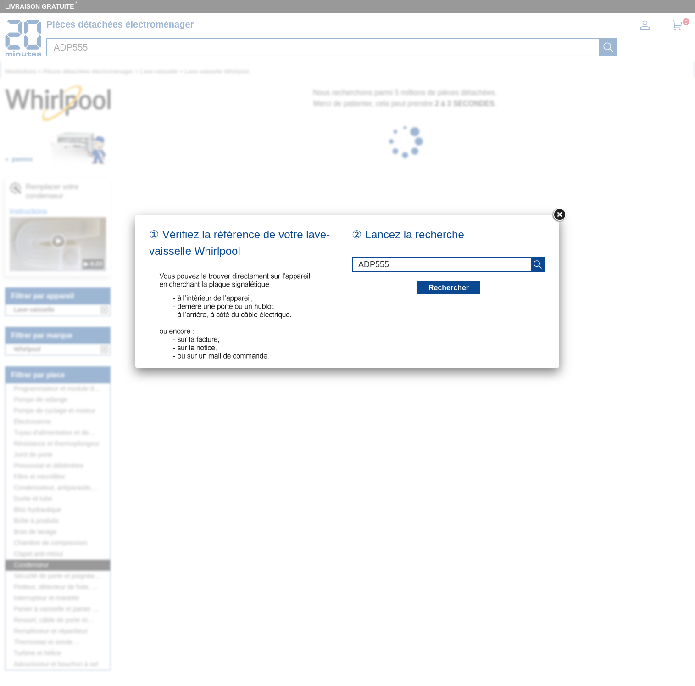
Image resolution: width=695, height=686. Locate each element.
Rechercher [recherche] (448, 288)
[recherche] (538, 264)
